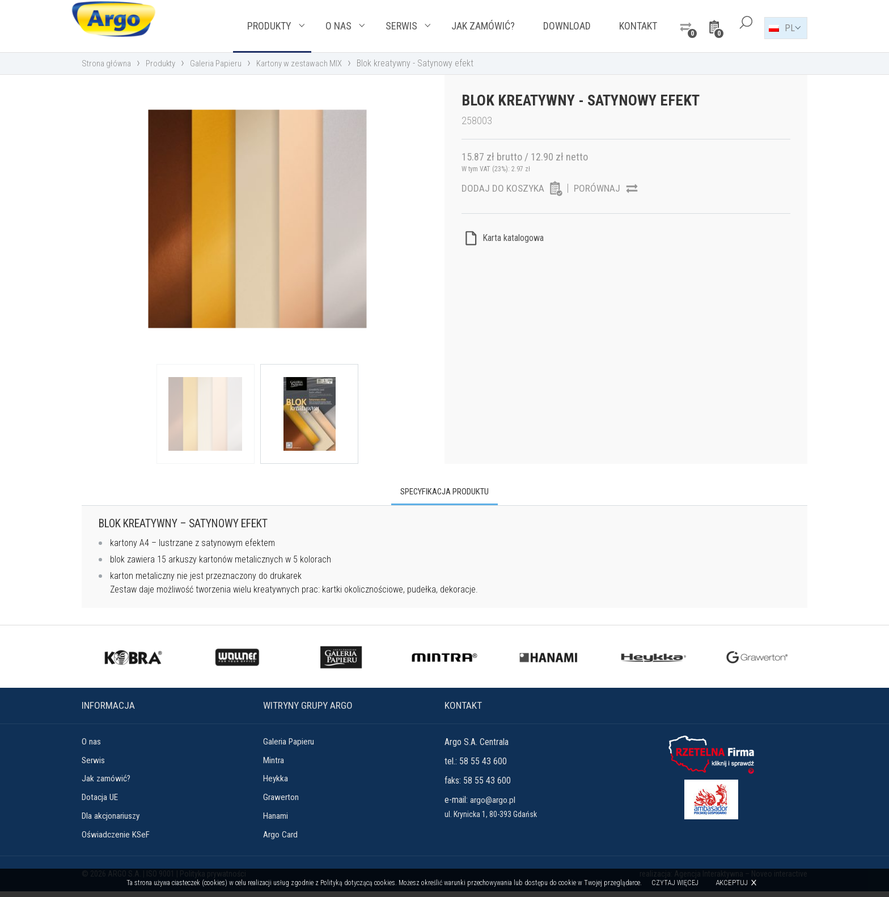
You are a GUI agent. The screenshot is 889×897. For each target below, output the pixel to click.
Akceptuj (733, 882)
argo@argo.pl (493, 801)
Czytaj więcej (676, 883)
